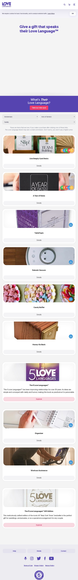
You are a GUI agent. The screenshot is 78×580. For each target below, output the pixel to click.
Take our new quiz (39, 108)
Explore (39, 399)
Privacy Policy (39, 566)
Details (39, 166)
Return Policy (49, 566)
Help (14, 551)
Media (39, 551)
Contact (63, 551)
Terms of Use (28, 566)
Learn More (51, 13)
